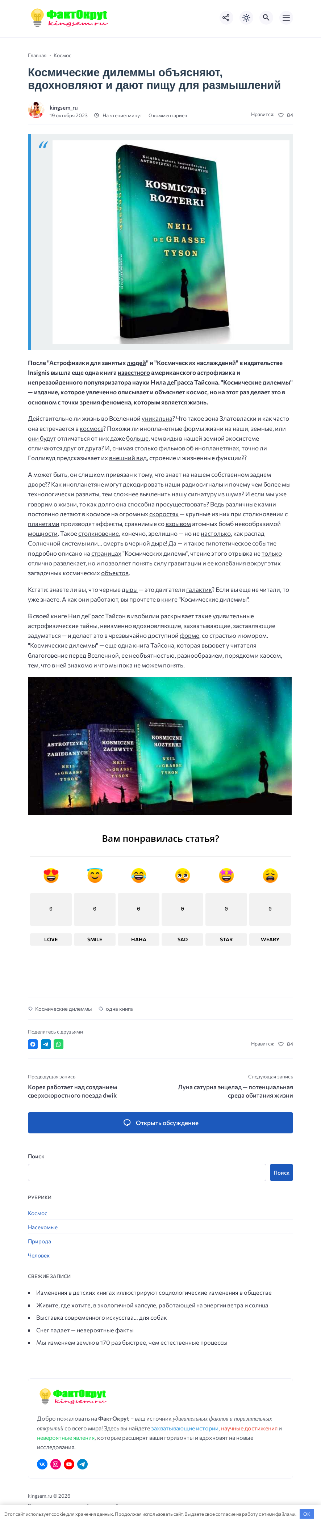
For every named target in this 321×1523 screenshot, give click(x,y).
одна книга (119, 1008)
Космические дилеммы (63, 1008)
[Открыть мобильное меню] (286, 18)
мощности (43, 533)
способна (141, 504)
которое (73, 392)
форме (189, 635)
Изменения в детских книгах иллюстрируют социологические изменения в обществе (154, 1292)
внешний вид (128, 458)
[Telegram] (82, 1464)
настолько (216, 533)
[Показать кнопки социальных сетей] (226, 18)
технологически (51, 494)
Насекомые (43, 1227)
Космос (37, 1213)
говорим (40, 504)
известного (134, 372)
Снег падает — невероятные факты (85, 1329)
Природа (39, 1241)
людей (136, 362)
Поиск (36, 1156)
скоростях (164, 514)
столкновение (98, 533)
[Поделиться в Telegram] (46, 1044)
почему (239, 484)
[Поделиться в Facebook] (33, 1044)
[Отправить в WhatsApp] (58, 1044)
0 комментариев (168, 115)
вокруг (257, 563)
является (174, 402)
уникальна (157, 418)
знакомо (80, 665)
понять (173, 665)
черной (139, 543)
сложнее (125, 494)
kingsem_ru (64, 107)
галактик (199, 589)
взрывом (178, 523)
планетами (43, 523)
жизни (67, 504)
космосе (91, 428)
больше (137, 438)
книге (169, 599)
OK (306, 1514)
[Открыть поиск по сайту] (266, 18)
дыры (130, 589)
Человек (39, 1255)
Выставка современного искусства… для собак (101, 1317)
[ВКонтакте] (42, 1464)
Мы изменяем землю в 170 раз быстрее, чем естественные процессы (132, 1342)
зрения (90, 402)
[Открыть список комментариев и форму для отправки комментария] (160, 1123)
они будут (42, 438)
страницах (106, 553)
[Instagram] (55, 1464)
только (272, 553)
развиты (87, 494)
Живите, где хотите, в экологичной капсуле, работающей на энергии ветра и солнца (152, 1304)
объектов (115, 573)
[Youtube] (69, 1464)
